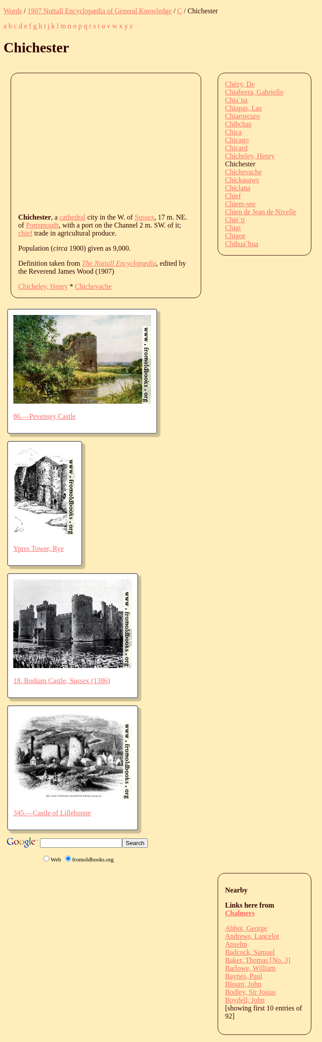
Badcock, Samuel (250, 952)
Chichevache (93, 286)
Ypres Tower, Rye (38, 548)
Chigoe (235, 236)
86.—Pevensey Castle (44, 416)
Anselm (236, 944)
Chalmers (240, 913)
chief (25, 233)
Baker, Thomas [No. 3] (257, 960)
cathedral (73, 217)
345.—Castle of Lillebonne (52, 813)
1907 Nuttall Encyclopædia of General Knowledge (100, 11)
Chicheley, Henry (43, 286)
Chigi (233, 228)
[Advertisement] (170, 142)
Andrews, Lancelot (252, 936)
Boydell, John (245, 1000)
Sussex (144, 217)
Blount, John (243, 984)
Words (13, 11)
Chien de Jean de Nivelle (260, 212)
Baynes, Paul (243, 976)
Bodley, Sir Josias (250, 992)
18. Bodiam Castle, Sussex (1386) (61, 680)
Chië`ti (235, 220)
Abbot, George (246, 928)
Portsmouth (42, 225)
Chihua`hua (241, 244)
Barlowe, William (250, 968)
